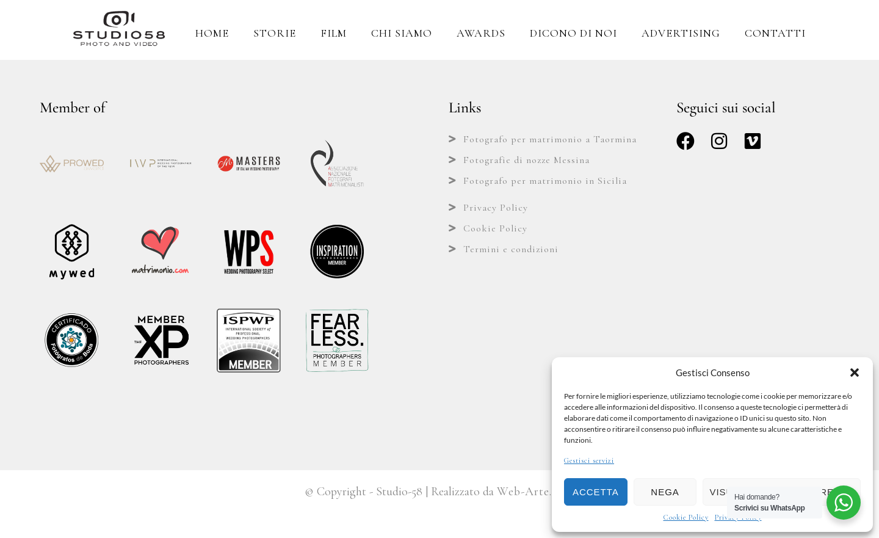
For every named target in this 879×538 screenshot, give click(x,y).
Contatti (775, 33)
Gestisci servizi (589, 460)
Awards (481, 33)
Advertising (681, 33)
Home (212, 33)
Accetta (596, 492)
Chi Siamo (401, 33)
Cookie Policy (686, 517)
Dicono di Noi (573, 33)
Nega (665, 492)
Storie (274, 33)
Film (333, 33)
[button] (854, 372)
